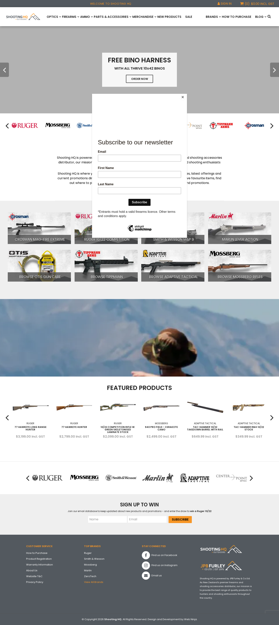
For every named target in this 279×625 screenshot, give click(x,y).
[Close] (186, 95)
